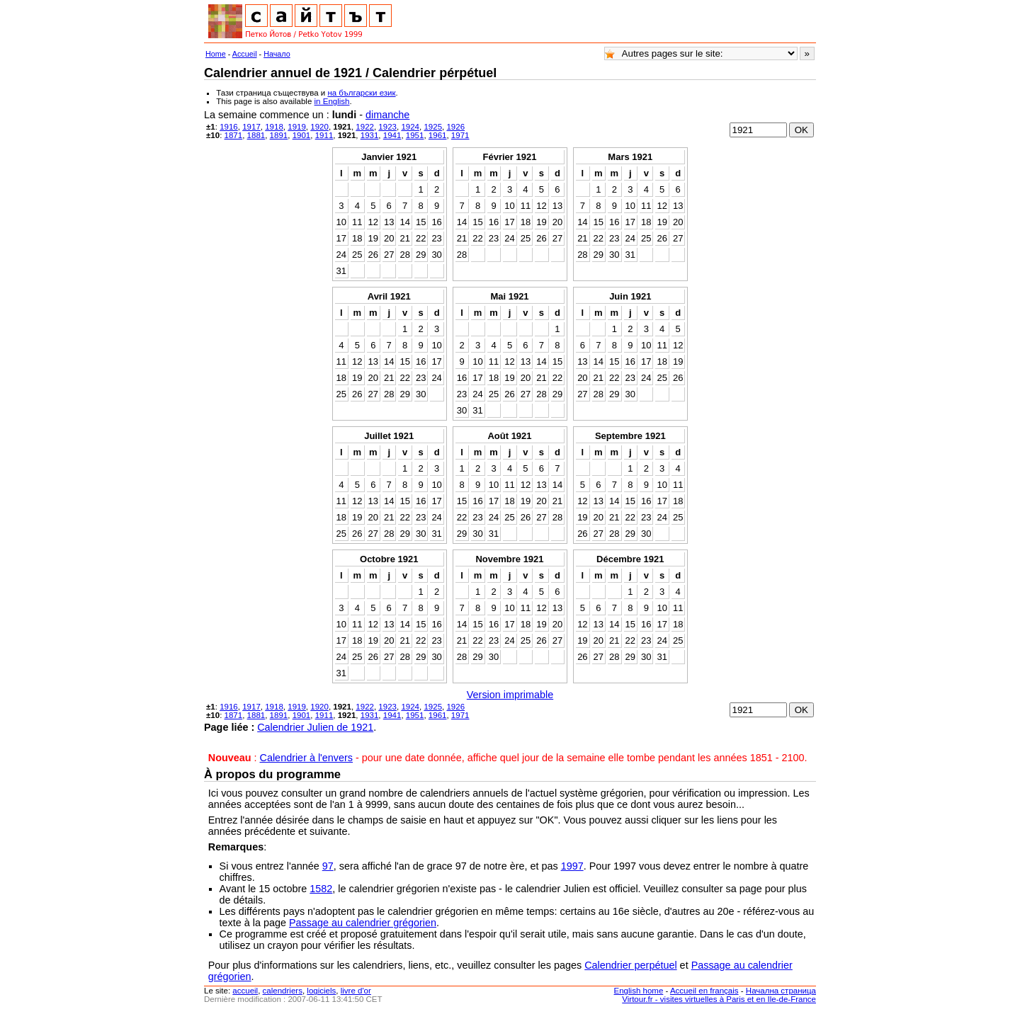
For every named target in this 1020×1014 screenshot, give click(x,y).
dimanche (387, 114)
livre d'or (356, 990)
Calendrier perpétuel (630, 965)
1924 (410, 127)
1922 (365, 127)
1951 (415, 135)
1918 (274, 127)
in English (332, 101)
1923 (387, 127)
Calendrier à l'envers (306, 757)
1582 (321, 888)
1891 (279, 135)
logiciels (321, 990)
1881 (256, 135)
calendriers (282, 990)
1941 (392, 135)
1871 (234, 135)
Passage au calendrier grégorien (362, 922)
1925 (433, 127)
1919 (297, 127)
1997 (572, 866)
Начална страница (781, 990)
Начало (277, 54)
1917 (251, 127)
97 (328, 866)
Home (215, 54)
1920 (319, 127)
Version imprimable (510, 694)
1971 (460, 135)
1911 (324, 135)
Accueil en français (704, 990)
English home (639, 990)
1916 (229, 127)
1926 (455, 127)
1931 (370, 135)
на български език (361, 93)
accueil (245, 990)
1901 (302, 135)
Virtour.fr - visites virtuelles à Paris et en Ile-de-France (719, 999)
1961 (438, 135)
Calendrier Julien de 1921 (315, 727)
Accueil (244, 54)
